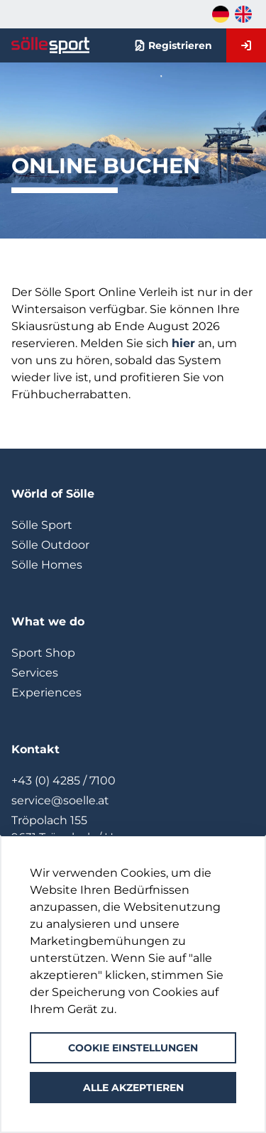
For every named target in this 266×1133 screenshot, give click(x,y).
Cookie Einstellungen (133, 1047)
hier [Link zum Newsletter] (183, 343)
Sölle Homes (46, 564)
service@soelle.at (60, 800)
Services (34, 672)
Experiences (46, 692)
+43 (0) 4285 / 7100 (63, 780)
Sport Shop (43, 652)
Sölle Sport (41, 525)
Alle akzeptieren (133, 1087)
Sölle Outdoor (50, 545)
